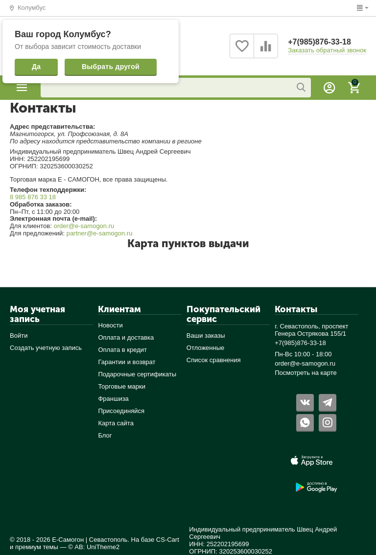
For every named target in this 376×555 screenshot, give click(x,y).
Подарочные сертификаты (137, 374)
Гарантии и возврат (126, 362)
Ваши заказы (206, 335)
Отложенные (206, 347)
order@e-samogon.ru (83, 226)
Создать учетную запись (46, 347)
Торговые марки (121, 386)
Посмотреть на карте (306, 372)
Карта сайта (116, 423)
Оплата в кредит (122, 349)
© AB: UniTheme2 (93, 547)
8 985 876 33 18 (33, 197)
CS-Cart (167, 539)
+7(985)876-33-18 (319, 42)
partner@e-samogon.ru (100, 233)
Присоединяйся (121, 411)
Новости (110, 325)
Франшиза (113, 398)
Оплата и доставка (126, 337)
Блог (105, 435)
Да (36, 66)
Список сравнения (214, 360)
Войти (18, 335)
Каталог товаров (22, 87)
